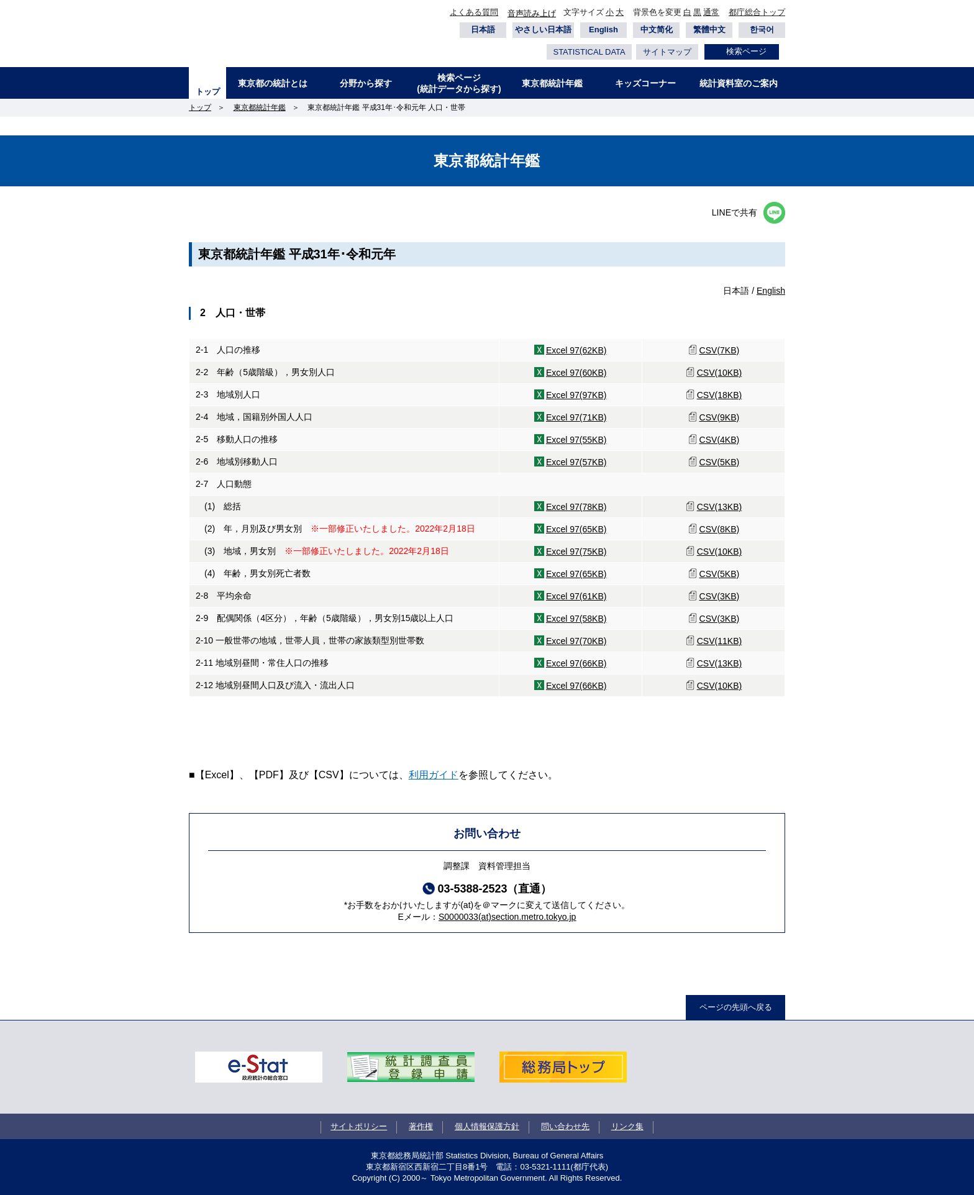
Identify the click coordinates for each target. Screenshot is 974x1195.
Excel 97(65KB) (576, 529)
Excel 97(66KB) (576, 663)
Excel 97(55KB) (576, 440)
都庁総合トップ (757, 12)
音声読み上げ (531, 13)
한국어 (762, 29)
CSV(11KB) (719, 641)
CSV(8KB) (719, 529)
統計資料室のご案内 (738, 83)
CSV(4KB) (719, 440)
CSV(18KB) (719, 395)
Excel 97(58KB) (576, 619)
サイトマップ (667, 52)
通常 (711, 12)
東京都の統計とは (272, 83)
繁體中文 (709, 29)
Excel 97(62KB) (576, 350)
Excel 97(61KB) (576, 596)
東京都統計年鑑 (552, 83)
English (603, 29)
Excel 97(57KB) (576, 462)
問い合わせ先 (565, 1126)
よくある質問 (474, 12)
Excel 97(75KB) (576, 552)
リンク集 (627, 1126)
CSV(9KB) (719, 417)
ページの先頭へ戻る (735, 1007)
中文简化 (656, 29)
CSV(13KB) (719, 507)
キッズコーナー (645, 83)
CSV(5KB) (719, 462)
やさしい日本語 (543, 29)
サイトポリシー (358, 1126)
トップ (208, 91)
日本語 (483, 29)
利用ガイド (433, 775)
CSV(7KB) (719, 350)
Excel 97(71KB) (576, 417)
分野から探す (366, 83)
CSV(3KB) (719, 596)
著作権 (421, 1126)
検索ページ (746, 51)
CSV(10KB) (719, 373)
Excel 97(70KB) (576, 641)
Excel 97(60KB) (576, 373)
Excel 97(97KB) (576, 395)
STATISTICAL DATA (589, 52)
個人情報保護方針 (487, 1126)
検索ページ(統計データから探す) (459, 83)
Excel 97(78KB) (576, 507)
